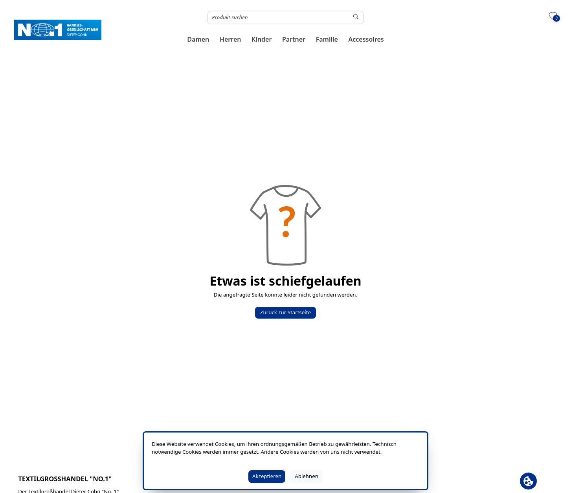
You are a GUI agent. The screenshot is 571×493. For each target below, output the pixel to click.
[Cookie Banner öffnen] (528, 481)
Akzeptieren (266, 476)
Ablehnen (306, 476)
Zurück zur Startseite (285, 312)
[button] (198, 39)
